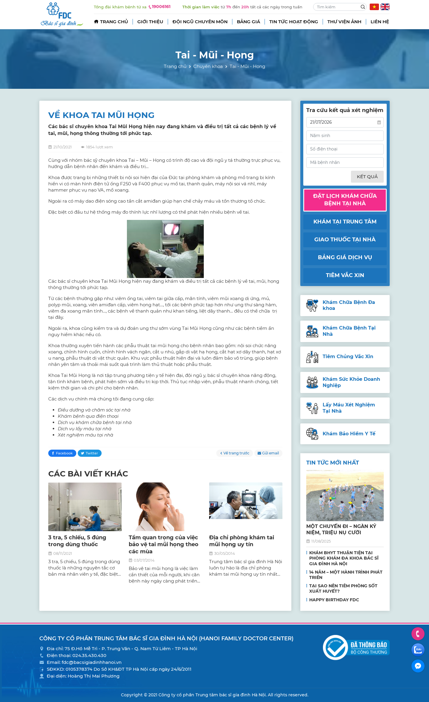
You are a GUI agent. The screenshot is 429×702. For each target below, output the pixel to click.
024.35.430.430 (89, 655)
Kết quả (367, 176)
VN (374, 7)
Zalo (418, 649)
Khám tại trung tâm (345, 221)
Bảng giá (248, 21)
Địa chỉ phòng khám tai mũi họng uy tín (241, 541)
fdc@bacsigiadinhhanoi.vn (92, 662)
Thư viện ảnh (344, 21)
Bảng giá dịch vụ (345, 257)
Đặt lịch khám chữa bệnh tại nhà (345, 200)
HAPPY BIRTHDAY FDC (334, 599)
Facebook (64, 453)
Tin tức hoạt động (293, 21)
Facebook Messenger (418, 666)
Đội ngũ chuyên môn (200, 21)
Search (363, 7)
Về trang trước (236, 453)
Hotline (418, 633)
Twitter (92, 453)
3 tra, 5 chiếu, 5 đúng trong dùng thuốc (77, 541)
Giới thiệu (150, 21)
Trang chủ (114, 21)
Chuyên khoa (208, 66)
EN (385, 7)
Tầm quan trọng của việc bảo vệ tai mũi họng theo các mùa (163, 544)
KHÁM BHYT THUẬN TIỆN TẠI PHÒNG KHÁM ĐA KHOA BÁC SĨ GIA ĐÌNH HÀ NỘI (344, 558)
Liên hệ (380, 21)
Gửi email (270, 453)
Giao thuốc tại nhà (345, 239)
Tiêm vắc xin (345, 275)
